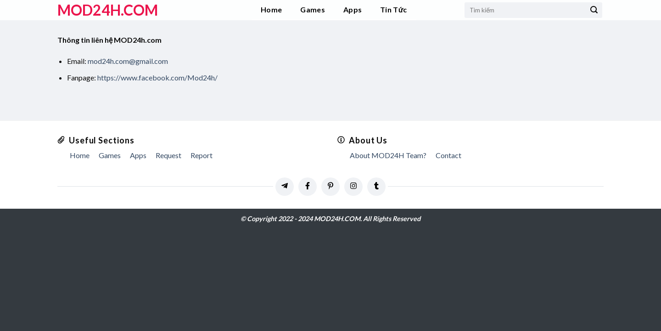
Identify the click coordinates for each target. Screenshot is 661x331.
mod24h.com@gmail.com (128, 61)
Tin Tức (393, 9)
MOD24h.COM (107, 10)
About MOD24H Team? (388, 155)
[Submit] (594, 10)
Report (201, 155)
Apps (352, 9)
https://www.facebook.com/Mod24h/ (157, 77)
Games (312, 9)
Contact (448, 155)
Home (271, 9)
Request (168, 155)
